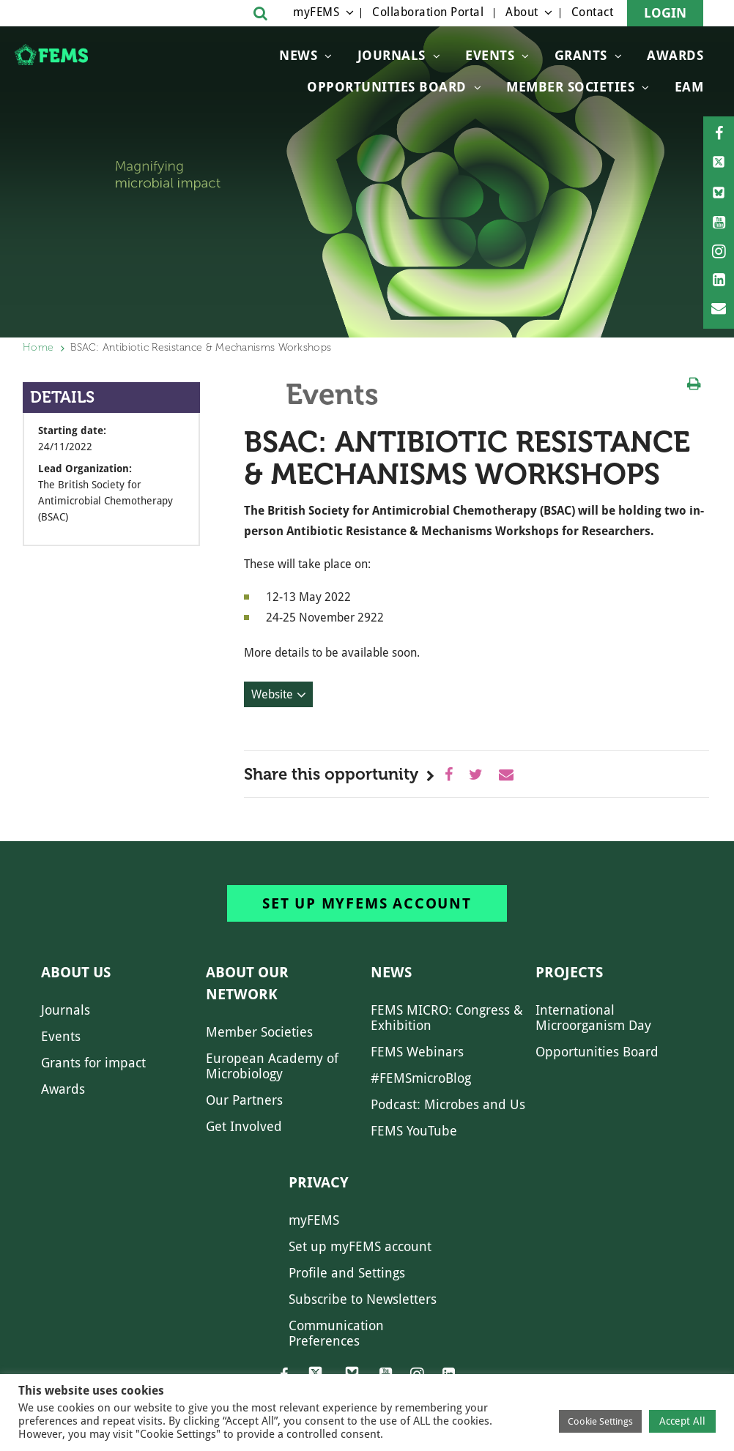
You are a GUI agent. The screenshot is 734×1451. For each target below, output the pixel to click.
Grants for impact (93, 1062)
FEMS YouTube (414, 1130)
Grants (581, 55)
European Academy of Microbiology (272, 1066)
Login (665, 12)
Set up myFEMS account (367, 903)
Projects (569, 972)
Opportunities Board (597, 1051)
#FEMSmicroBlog (421, 1078)
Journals (391, 55)
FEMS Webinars (417, 1051)
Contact (592, 12)
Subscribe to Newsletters (363, 1299)
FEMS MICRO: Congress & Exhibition (447, 1017)
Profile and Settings (347, 1272)
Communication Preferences (336, 1333)
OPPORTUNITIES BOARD (387, 86)
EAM (689, 86)
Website (272, 694)
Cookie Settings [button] (600, 1421)
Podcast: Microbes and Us (448, 1104)
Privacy (319, 1182)
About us (76, 972)
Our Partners (244, 1100)
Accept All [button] (682, 1421)
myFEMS (316, 12)
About (521, 12)
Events (489, 55)
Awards (675, 55)
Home (38, 347)
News (298, 55)
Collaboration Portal (427, 12)
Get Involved (244, 1126)
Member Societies (570, 86)
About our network (247, 983)
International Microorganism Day (593, 1017)
